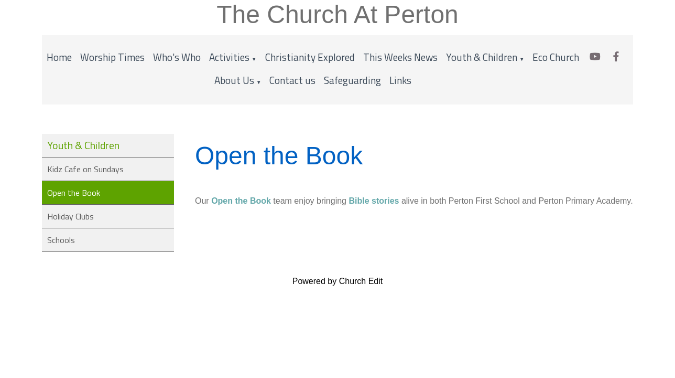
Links (400, 80)
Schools (61, 240)
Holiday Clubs (70, 216)
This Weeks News (400, 57)
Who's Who (177, 57)
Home (59, 57)
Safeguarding (352, 80)
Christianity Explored (310, 57)
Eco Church (555, 57)
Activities (229, 57)
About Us (234, 80)
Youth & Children (481, 57)
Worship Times (112, 57)
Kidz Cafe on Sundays (85, 169)
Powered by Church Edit (337, 281)
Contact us (292, 80)
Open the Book (73, 192)
